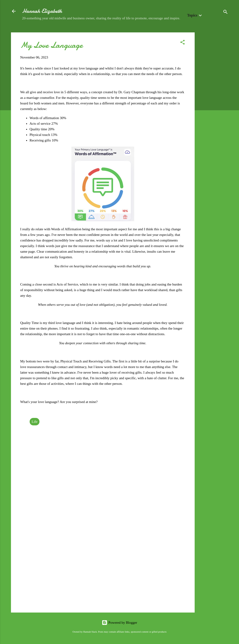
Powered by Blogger (119, 622)
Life (35, 422)
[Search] (225, 13)
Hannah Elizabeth (42, 11)
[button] (182, 43)
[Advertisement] (213, 102)
